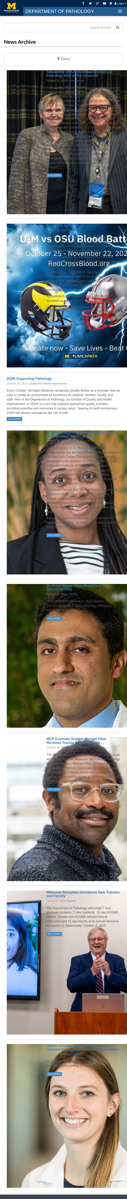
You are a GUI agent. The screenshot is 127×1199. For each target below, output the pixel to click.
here (66, 527)
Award (72, 440)
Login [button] (120, 3)
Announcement (77, 747)
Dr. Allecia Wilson (84, 448)
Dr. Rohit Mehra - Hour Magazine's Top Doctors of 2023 (78, 587)
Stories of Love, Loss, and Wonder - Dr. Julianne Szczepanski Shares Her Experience (83, 1047)
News (72, 230)
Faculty (73, 594)
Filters (63, 59)
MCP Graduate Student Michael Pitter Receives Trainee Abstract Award (77, 741)
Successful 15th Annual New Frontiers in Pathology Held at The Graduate (80, 74)
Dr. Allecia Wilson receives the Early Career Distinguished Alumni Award (82, 434)
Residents (73, 1054)
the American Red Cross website (69, 311)
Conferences (76, 80)
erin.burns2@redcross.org (64, 289)
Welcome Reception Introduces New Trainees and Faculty (83, 894)
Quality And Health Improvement (48, 383)
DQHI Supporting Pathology (29, 379)
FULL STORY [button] (54, 175)
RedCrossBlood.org (60, 276)
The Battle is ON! (60, 225)
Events (71, 900)
